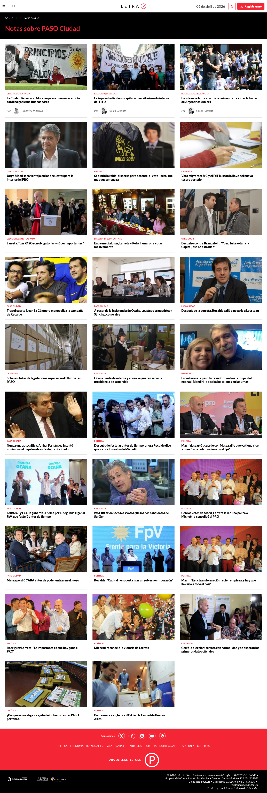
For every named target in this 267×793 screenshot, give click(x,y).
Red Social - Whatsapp (162, 736)
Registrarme (253, 6)
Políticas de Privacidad (245, 788)
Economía (77, 745)
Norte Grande (168, 745)
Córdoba (151, 745)
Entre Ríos (135, 745)
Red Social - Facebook (132, 736)
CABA (109, 745)
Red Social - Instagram (142, 736)
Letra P (13, 18)
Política (62, 745)
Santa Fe (120, 745)
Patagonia (187, 745)
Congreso (203, 745)
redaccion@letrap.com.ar (244, 784)
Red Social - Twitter (122, 736)
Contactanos (108, 735)
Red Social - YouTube (152, 736)
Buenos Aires (94, 745)
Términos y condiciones (219, 788)
